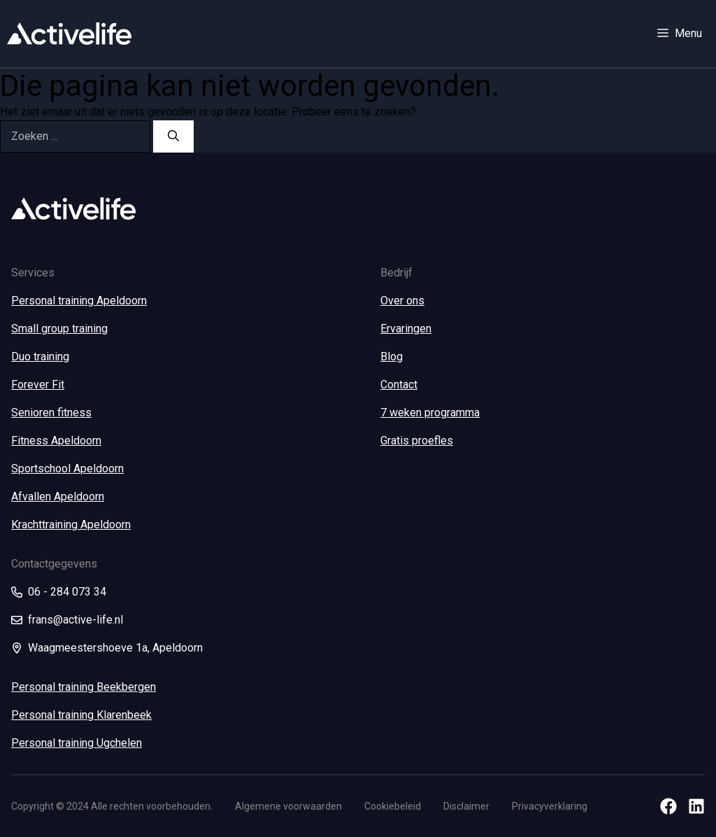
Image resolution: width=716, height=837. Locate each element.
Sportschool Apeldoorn (67, 468)
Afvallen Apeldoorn (57, 496)
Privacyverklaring (549, 806)
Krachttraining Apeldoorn (71, 524)
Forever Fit (37, 384)
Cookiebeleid (392, 806)
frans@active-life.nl (75, 619)
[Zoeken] (173, 136)
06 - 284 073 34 (67, 591)
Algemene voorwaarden (288, 806)
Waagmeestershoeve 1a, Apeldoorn (115, 647)
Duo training (40, 356)
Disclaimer (466, 806)
